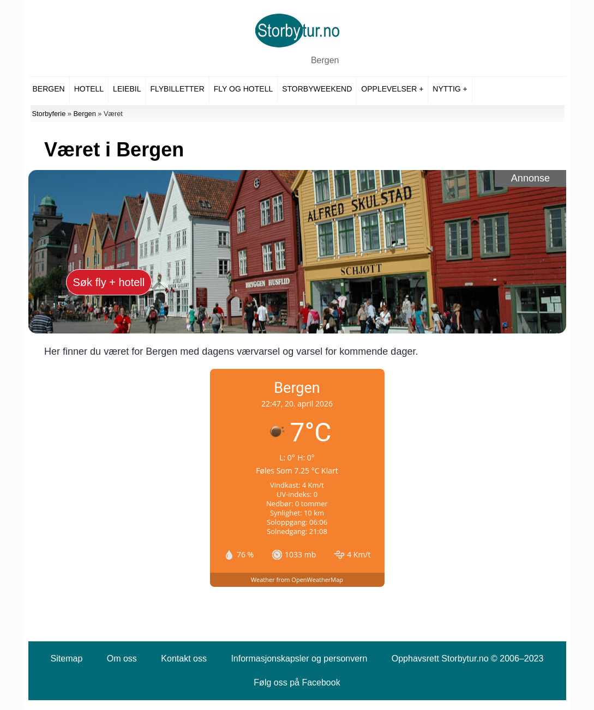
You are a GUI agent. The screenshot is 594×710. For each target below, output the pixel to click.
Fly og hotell (243, 88)
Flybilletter (177, 88)
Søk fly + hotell (109, 282)
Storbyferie (48, 114)
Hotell (89, 88)
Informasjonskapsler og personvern (299, 658)
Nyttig (446, 88)
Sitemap (67, 658)
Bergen (325, 60)
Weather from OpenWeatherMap (297, 579)
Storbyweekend (317, 88)
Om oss (122, 658)
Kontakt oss (184, 658)
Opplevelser (389, 88)
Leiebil (127, 88)
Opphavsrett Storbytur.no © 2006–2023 (468, 658)
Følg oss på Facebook (297, 682)
